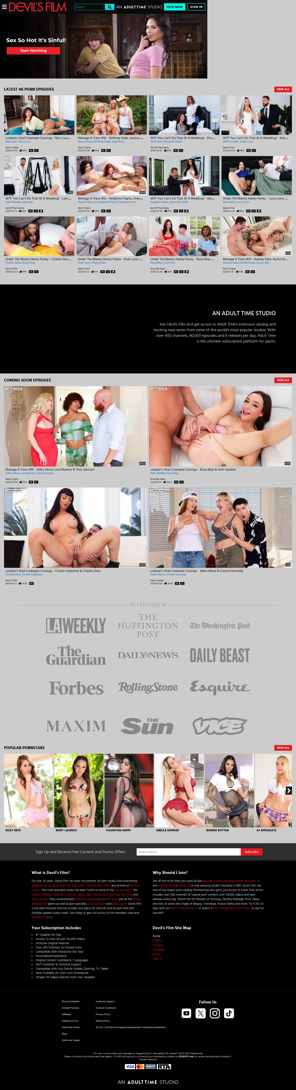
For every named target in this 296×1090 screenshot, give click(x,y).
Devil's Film (229, 147)
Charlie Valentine (32, 574)
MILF (107, 885)
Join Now (175, 6)
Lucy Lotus (242, 202)
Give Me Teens (157, 268)
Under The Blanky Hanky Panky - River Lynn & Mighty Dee (118, 259)
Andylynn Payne (108, 202)
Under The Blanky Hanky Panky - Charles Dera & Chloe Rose (46, 259)
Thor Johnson (45, 473)
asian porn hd (61, 885)
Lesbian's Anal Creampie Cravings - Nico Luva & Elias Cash (46, 138)
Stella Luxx (246, 141)
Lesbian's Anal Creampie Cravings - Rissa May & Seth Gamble (193, 469)
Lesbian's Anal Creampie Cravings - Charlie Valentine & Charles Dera (52, 571)
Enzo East (169, 262)
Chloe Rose (28, 262)
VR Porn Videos (42, 917)
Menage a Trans (212, 880)
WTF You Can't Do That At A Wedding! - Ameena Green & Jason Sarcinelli (201, 198)
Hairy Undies (12, 147)
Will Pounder (231, 141)
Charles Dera (13, 262)
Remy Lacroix (66, 830)
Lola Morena (28, 473)
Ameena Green (159, 202)
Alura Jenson (40, 899)
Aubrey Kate (230, 262)
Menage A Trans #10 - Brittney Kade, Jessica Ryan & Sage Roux (121, 138)
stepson (92, 899)
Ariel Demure (110, 894)
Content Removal (148, 1059)
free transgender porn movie (232, 908)
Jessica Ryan (85, 141)
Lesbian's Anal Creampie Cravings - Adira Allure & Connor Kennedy (196, 571)
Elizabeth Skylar (172, 141)
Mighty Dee (99, 262)
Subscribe (251, 852)
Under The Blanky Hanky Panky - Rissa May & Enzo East (189, 259)
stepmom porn (108, 899)
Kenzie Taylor (75, 894)
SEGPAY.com (186, 1056)
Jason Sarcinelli (178, 202)
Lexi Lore (27, 202)
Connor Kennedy (176, 574)
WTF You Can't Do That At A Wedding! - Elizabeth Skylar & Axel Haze (198, 138)
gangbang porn (41, 885)
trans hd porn (94, 885)
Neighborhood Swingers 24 (242, 880)
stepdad (80, 899)
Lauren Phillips (41, 894)
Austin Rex (262, 262)
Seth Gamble (13, 202)
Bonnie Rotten (217, 830)
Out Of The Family (159, 147)
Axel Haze (156, 141)
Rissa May (156, 262)
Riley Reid (13, 830)
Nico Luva (24, 141)
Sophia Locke (127, 202)
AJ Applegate (266, 830)
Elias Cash (11, 141)
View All (283, 89)
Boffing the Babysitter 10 (174, 885)
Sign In (196, 6)
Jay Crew (126, 894)
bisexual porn (97, 903)
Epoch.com (82, 1056)
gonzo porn (119, 903)
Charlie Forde (247, 262)
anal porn (78, 885)
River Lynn (84, 262)
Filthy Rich (59, 894)
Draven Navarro (87, 202)
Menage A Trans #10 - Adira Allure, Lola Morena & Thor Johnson (50, 469)
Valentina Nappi (118, 830)
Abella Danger (167, 830)
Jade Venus (93, 894)
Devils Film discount (184, 908)
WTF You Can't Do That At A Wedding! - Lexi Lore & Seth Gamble (50, 198)
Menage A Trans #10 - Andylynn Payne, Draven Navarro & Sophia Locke (128, 198)
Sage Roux (118, 141)
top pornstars (123, 890)
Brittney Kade (102, 141)
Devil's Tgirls (84, 147)
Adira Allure (12, 473)
